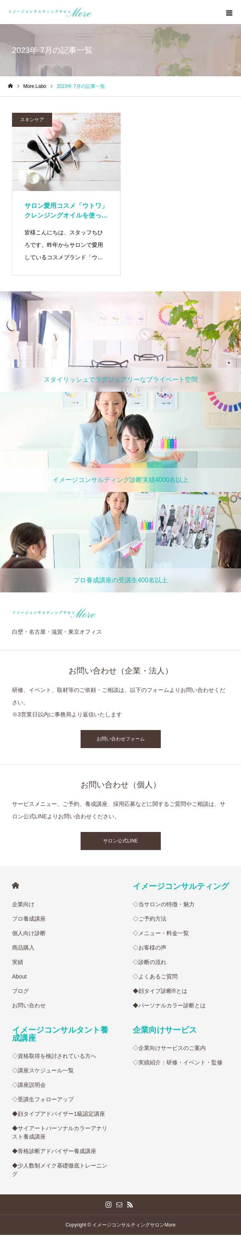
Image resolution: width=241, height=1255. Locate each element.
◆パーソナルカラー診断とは (169, 1005)
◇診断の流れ (149, 962)
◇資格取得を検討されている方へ (54, 1056)
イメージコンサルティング (181, 886)
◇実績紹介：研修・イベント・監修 (178, 1062)
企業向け (23, 904)
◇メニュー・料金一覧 (161, 933)
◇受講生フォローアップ (43, 1099)
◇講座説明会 (29, 1085)
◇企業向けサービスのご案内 (169, 1048)
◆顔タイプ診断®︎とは (160, 991)
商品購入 (23, 947)
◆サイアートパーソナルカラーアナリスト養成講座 (59, 1132)
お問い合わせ (29, 1005)
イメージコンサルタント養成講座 (60, 1033)
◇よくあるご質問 (155, 976)
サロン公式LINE (120, 841)
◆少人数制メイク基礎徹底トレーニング (59, 1169)
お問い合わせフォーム (121, 739)
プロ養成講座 (29, 918)
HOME (15, 885)
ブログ (20, 991)
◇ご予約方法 (149, 918)
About (19, 976)
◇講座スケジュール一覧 (43, 1070)
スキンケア (32, 119)
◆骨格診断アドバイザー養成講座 (54, 1151)
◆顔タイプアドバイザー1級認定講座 (58, 1114)
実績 (17, 962)
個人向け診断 (29, 933)
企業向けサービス (165, 1029)
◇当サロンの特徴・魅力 (163, 904)
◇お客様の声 (149, 947)
